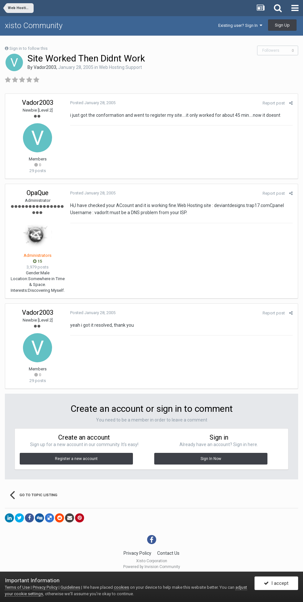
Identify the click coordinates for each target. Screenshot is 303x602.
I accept (276, 583)
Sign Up (282, 25)
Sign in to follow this (28, 48)
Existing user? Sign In (240, 25)
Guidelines (70, 587)
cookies (121, 587)
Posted (92, 102)
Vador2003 (45, 67)
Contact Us (168, 553)
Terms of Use (17, 587)
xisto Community (33, 25)
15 (37, 261)
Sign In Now (210, 458)
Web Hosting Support (120, 67)
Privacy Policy (137, 553)
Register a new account (76, 458)
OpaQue (38, 193)
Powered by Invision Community (151, 566)
